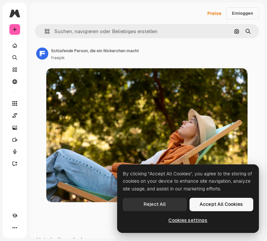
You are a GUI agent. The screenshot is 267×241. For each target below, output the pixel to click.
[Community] (14, 81)
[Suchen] (14, 57)
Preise (214, 13)
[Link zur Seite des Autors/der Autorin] (42, 54)
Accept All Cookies (221, 204)
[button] (44, 31)
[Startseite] (14, 45)
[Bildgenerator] (14, 127)
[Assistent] (14, 163)
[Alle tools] (14, 103)
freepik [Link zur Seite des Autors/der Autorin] (58, 58)
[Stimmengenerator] (14, 151)
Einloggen (242, 13)
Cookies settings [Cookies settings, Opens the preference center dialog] (187, 220)
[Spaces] (14, 115)
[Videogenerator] (14, 139)
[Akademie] (14, 215)
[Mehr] (14, 227)
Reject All (155, 204)
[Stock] (14, 69)
